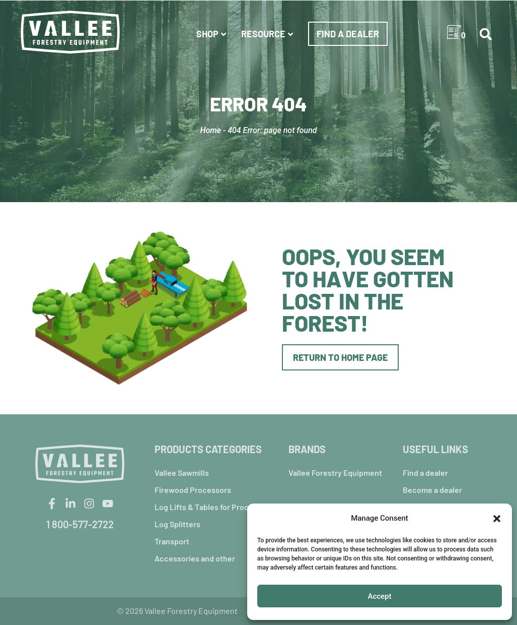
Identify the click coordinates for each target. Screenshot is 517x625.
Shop (212, 33)
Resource (268, 33)
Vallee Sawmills (182, 472)
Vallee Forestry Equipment (335, 472)
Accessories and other (195, 558)
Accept (379, 596)
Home (210, 130)
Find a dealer (348, 33)
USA (427, 33)
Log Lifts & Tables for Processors (214, 507)
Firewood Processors (193, 489)
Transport (172, 541)
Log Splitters (177, 524)
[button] (497, 519)
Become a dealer (432, 489)
